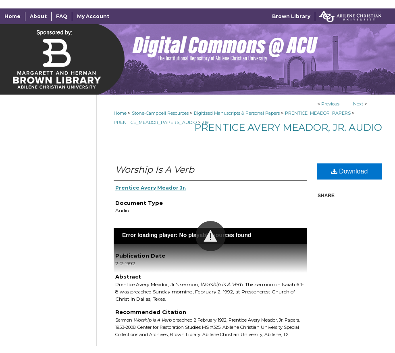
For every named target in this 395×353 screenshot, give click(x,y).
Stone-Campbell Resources (160, 113)
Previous (330, 104)
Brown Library (291, 16)
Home (120, 113)
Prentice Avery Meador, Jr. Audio (288, 127)
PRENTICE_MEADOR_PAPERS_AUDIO (155, 122)
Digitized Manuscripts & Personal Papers (237, 113)
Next (358, 104)
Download (349, 171)
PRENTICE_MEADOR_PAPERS (318, 113)
